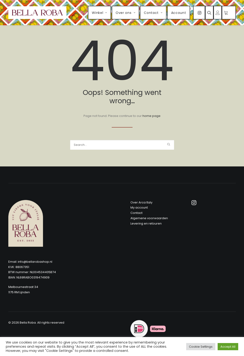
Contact (153, 12)
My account (139, 207)
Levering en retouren (146, 223)
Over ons (125, 12)
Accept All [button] (227, 346)
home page (151, 116)
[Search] (122, 145)
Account (178, 12)
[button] (199, 12)
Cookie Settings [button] (201, 346)
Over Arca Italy (141, 202)
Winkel (99, 12)
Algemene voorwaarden (149, 218)
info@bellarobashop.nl (35, 261)
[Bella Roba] (37, 13)
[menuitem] (99, 12)
